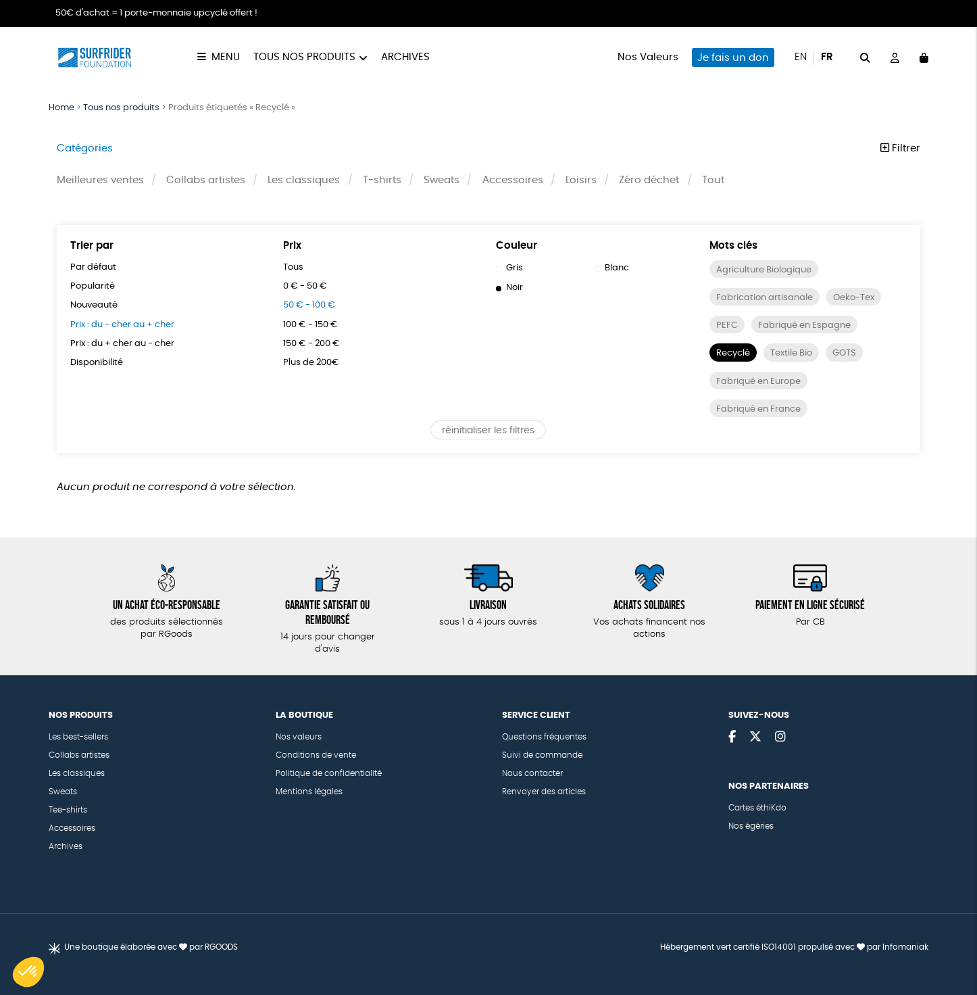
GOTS (854, 355)
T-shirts (382, 181)
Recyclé (735, 355)
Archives (405, 57)
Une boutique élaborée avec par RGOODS (151, 947)
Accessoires (512, 181)
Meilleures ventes (100, 181)
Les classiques (304, 181)
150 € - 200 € (315, 344)
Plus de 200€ (313, 364)
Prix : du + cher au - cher (128, 344)
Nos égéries (751, 826)
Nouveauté (96, 307)
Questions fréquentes (544, 737)
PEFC (727, 326)
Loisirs (581, 181)
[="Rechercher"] (865, 57)
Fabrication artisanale (766, 299)
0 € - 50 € (307, 287)
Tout (714, 181)
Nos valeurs (299, 737)
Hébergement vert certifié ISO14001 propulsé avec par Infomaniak (794, 947)
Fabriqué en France (761, 410)
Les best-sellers (78, 737)
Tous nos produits (304, 57)
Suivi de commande (542, 755)
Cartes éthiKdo (757, 808)
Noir (510, 288)
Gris (510, 269)
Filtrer (900, 148)
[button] (28, 972)
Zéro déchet (650, 181)
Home (61, 107)
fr (827, 57)
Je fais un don (733, 58)
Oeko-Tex (860, 299)
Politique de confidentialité (329, 773)
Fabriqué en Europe (761, 382)
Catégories (85, 148)
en (801, 57)
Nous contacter (532, 773)
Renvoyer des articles (544, 791)
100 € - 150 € (313, 326)
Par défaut (94, 268)
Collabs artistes (205, 181)
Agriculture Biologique (767, 271)
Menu (225, 57)
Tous (294, 268)
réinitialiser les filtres (488, 432)
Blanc (613, 269)
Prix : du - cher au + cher (128, 326)
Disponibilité (98, 364)
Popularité (93, 287)
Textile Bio (797, 355)
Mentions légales (309, 791)
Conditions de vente (316, 755)
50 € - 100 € (312, 307)
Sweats (442, 181)
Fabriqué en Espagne (808, 326)
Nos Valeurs (648, 57)
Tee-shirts (68, 810)
